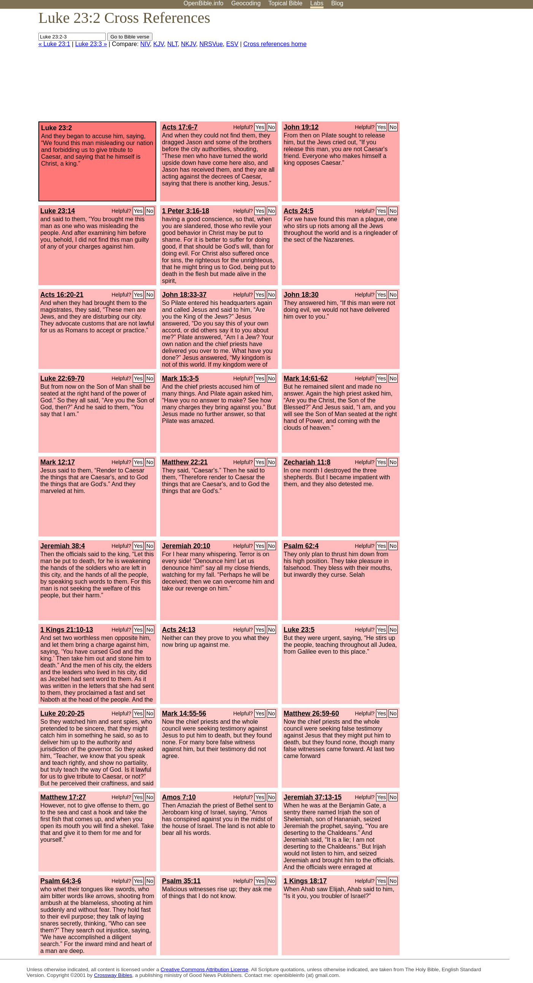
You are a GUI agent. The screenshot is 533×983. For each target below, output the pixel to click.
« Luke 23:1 (54, 44)
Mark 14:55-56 (184, 713)
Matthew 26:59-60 (311, 713)
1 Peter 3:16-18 (185, 211)
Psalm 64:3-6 (60, 881)
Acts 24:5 (298, 211)
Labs (317, 3)
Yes (259, 127)
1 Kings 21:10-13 (66, 630)
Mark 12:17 (57, 462)
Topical (285, 3)
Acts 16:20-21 (61, 294)
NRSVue (211, 44)
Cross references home (274, 44)
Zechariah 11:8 (307, 462)
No (271, 127)
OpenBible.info (204, 3)
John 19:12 (301, 127)
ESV (232, 44)
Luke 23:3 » (91, 44)
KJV (158, 44)
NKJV (188, 44)
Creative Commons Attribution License (204, 969)
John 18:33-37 (184, 294)
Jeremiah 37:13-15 (313, 797)
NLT (172, 44)
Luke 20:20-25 (62, 713)
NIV (145, 44)
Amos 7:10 (179, 797)
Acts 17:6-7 (180, 127)
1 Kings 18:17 (305, 881)
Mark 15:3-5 (180, 378)
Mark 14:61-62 (306, 378)
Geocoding (245, 3)
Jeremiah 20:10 (186, 546)
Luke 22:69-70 (62, 378)
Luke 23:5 (299, 630)
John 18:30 (301, 294)
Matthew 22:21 (185, 462)
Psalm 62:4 (301, 546)
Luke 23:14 (57, 211)
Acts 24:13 (178, 630)
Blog (337, 3)
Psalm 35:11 (181, 881)
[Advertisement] (456, 68)
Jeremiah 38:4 (62, 546)
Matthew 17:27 (63, 797)
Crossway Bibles (113, 975)
